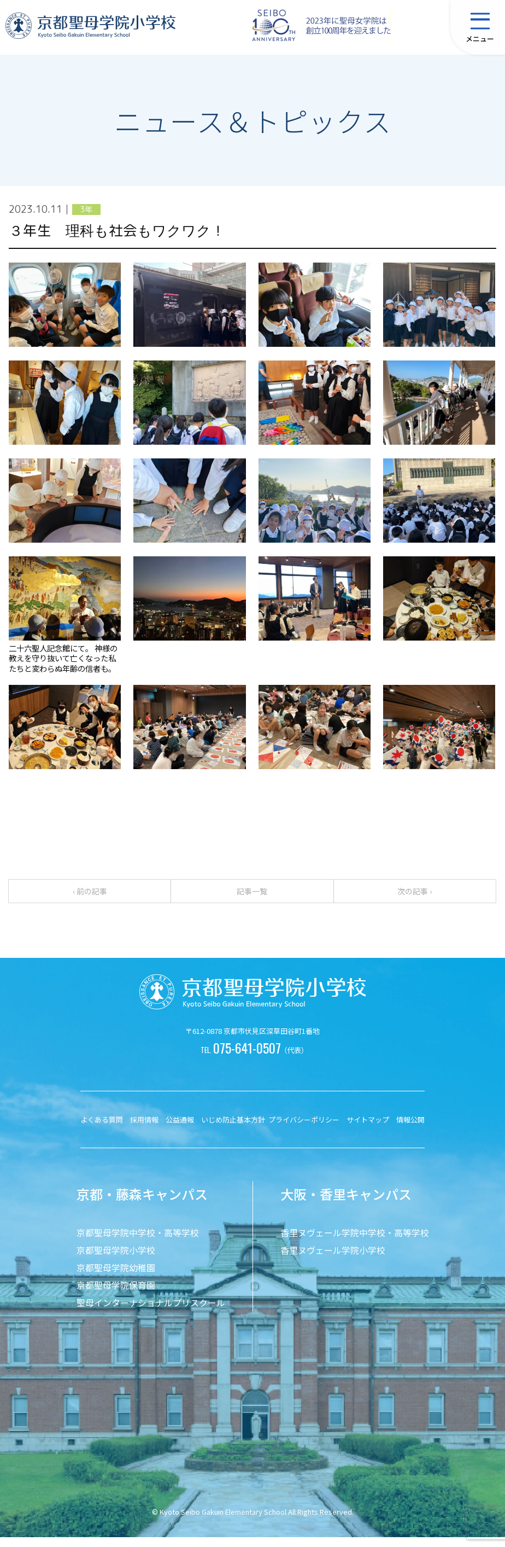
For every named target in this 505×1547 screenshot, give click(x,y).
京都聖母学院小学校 (116, 1259)
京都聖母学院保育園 (116, 1294)
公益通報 (180, 1129)
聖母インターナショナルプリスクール (151, 1312)
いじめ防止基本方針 (233, 1129)
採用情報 (144, 1129)
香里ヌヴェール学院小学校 (332, 1259)
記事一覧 (252, 896)
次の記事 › (414, 896)
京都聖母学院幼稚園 (116, 1277)
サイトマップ (368, 1129)
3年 (86, 209)
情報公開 (410, 1129)
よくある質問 (101, 1129)
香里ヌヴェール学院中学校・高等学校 (354, 1242)
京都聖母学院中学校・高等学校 (138, 1242)
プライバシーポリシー (303, 1129)
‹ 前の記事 (90, 896)
